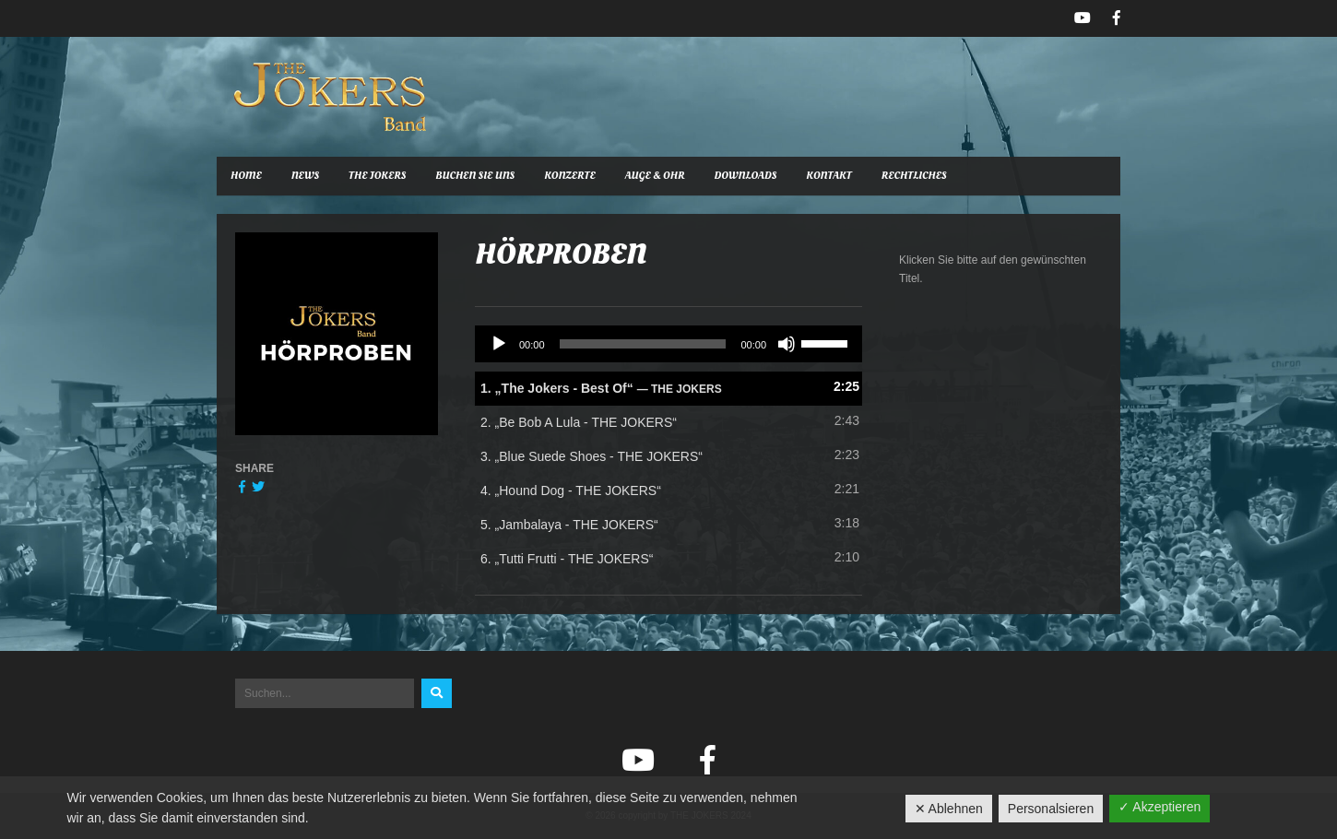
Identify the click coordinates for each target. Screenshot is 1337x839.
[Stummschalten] (786, 344)
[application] (668, 343)
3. (591, 456)
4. (570, 490)
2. (578, 422)
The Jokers (377, 175)
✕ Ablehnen (949, 808)
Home (246, 175)
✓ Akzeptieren (1159, 806)
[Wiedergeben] (499, 344)
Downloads (746, 175)
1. (601, 388)
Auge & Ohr (655, 175)
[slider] (643, 344)
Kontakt (828, 175)
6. (566, 558)
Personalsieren (1051, 808)
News (305, 175)
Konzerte (570, 175)
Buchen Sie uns (475, 175)
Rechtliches (914, 175)
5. (569, 524)
